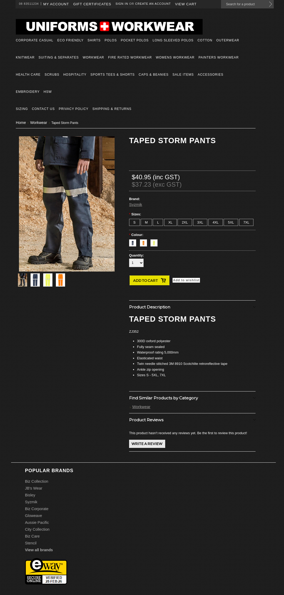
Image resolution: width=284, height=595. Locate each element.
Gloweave (33, 516)
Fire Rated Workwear (130, 57)
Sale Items (183, 74)
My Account (56, 4)
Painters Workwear (218, 57)
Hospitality (74, 74)
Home (21, 122)
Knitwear (25, 57)
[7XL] (246, 222)
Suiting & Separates (58, 57)
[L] (158, 222)
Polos (111, 40)
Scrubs (52, 74)
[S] (134, 222)
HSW (47, 92)
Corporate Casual (34, 40)
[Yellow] (155, 242)
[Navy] (134, 242)
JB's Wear (33, 488)
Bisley (30, 495)
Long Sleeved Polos (173, 40)
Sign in (121, 3)
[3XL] (200, 222)
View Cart (186, 4)
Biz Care (32, 536)
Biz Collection (36, 481)
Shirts (94, 40)
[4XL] (215, 222)
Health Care (28, 74)
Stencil (31, 543)
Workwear (93, 57)
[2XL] (185, 222)
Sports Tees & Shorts (112, 74)
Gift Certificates (92, 4)
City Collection (37, 529)
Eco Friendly (70, 40)
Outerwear (227, 40)
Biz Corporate (36, 509)
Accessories (210, 74)
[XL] (170, 222)
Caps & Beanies (153, 74)
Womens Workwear (175, 57)
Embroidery (28, 92)
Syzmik (135, 204)
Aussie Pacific (37, 522)
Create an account (153, 3)
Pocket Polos (135, 40)
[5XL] (231, 222)
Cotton (205, 40)
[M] (146, 222)
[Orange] (145, 242)
